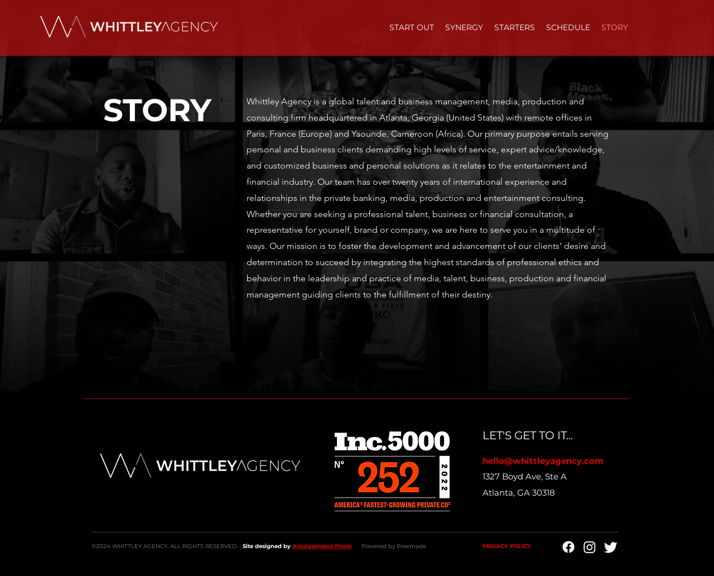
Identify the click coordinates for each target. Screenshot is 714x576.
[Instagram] (589, 547)
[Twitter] (611, 547)
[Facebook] (568, 547)
